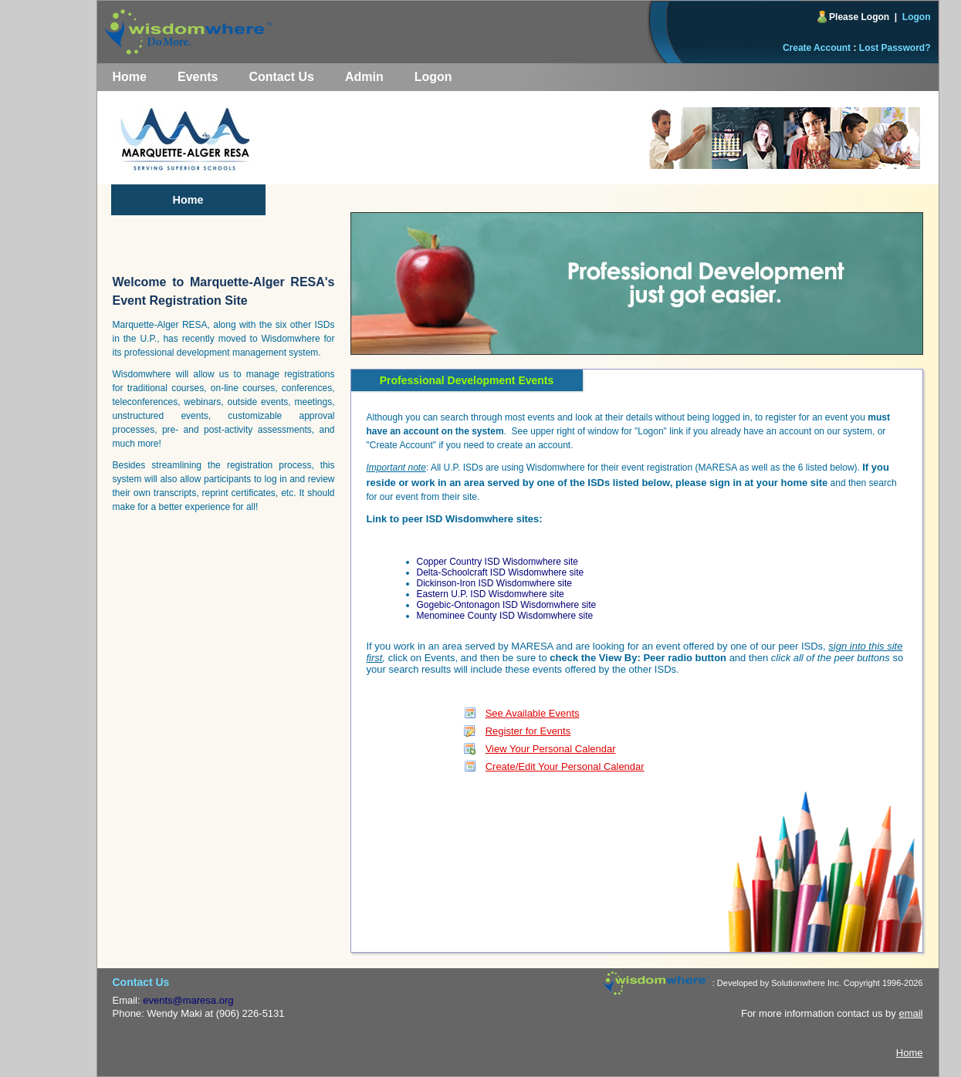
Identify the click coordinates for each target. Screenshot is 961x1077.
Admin (364, 76)
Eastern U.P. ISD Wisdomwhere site (490, 594)
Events (198, 76)
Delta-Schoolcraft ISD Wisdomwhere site (500, 572)
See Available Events (533, 713)
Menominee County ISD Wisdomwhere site (505, 615)
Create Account (817, 47)
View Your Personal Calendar (551, 749)
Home (130, 76)
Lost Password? (895, 47)
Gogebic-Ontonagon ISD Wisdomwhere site (507, 604)
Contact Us (281, 76)
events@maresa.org (188, 1000)
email (910, 1013)
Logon (916, 17)
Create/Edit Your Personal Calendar (565, 766)
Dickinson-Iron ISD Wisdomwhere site (494, 583)
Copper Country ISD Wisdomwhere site (497, 561)
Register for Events (528, 731)
